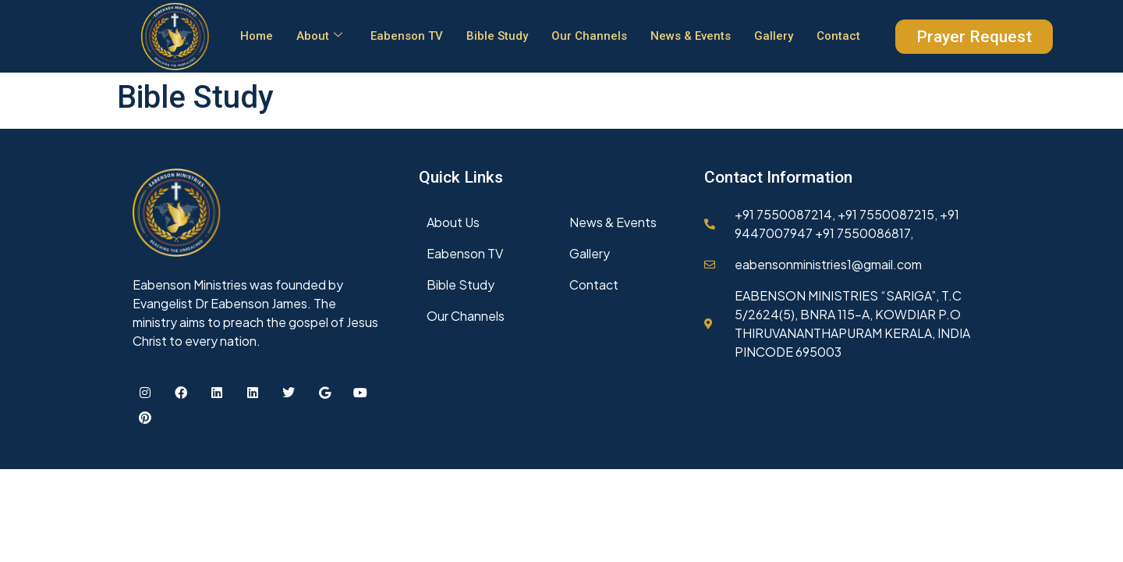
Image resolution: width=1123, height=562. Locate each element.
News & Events (690, 36)
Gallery (773, 36)
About (319, 36)
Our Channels (589, 36)
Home (256, 36)
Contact (838, 36)
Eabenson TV (406, 36)
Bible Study (497, 36)
